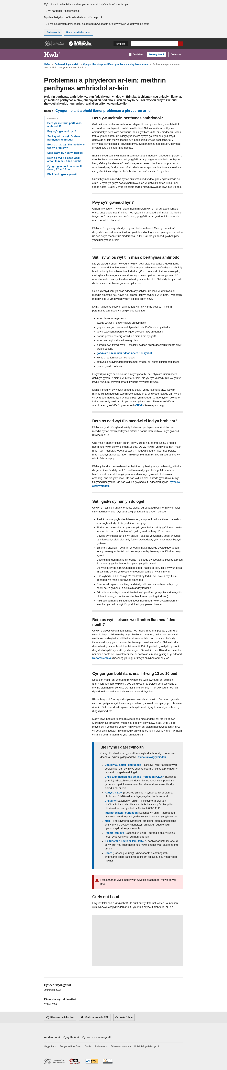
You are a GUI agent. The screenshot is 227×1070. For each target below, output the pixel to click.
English (120, 43)
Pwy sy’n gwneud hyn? (61, 131)
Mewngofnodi (156, 54)
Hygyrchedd (50, 1046)
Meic (107, 820)
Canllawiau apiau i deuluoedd (123, 764)
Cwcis (88, 1046)
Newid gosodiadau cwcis (78, 32)
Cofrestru (176, 54)
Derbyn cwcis (53, 32)
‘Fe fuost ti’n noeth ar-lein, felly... (125, 841)
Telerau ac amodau (121, 1046)
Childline (110, 800)
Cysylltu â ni (71, 1037)
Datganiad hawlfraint (70, 1046)
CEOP (139, 405)
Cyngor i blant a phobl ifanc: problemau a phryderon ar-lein (104, 111)
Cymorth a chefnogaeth (96, 1037)
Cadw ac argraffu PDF (94, 1017)
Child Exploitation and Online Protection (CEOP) (134, 776)
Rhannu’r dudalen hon (60, 1017)
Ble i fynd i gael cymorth (62, 174)
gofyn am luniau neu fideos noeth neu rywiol (124, 353)
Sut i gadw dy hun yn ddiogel (65, 152)
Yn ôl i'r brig (123, 1017)
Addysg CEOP (113, 792)
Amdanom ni (52, 1037)
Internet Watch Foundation (121, 812)
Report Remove (101, 658)
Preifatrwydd (101, 1046)
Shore (108, 853)
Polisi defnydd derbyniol (146, 1046)
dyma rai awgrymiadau (152, 757)
